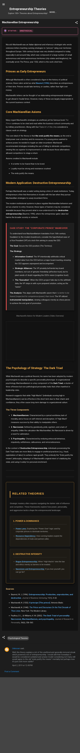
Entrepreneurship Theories (27, 9)
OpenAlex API (72, 725)
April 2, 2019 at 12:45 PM (22, 674)
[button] (76, 31)
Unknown (16, 657)
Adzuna (44, 744)
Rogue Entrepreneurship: (27, 570)
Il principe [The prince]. (40, 611)
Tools (30, 20)
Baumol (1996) (43, 91)
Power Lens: (21, 537)
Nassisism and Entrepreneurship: (30, 577)
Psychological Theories (18, 646)
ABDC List (14, 725)
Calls (51, 20)
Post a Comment (12, 680)
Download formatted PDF (13, 690)
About (62, 20)
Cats (40, 20)
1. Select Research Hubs (14, 748)
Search (18, 20)
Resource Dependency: (26, 544)
